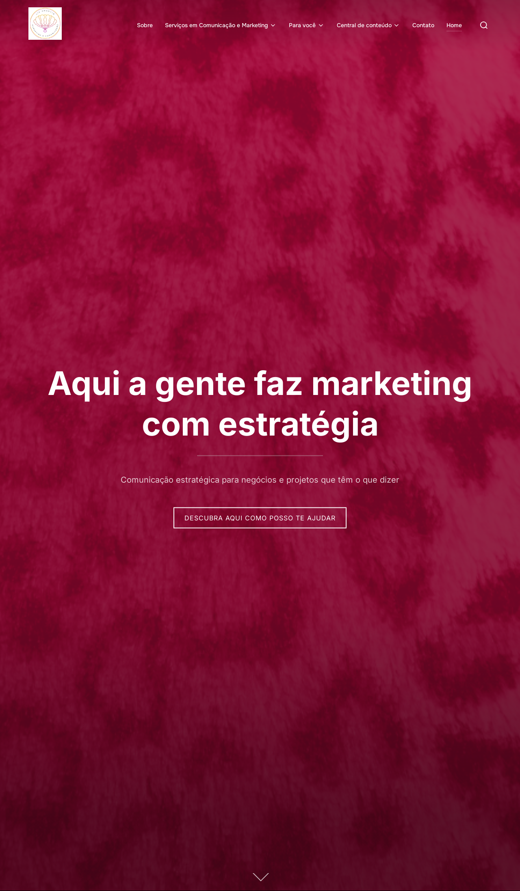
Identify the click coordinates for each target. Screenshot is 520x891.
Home (454, 25)
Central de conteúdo (369, 25)
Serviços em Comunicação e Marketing (221, 25)
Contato (423, 25)
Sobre (145, 25)
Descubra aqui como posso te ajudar (260, 517)
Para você (307, 25)
